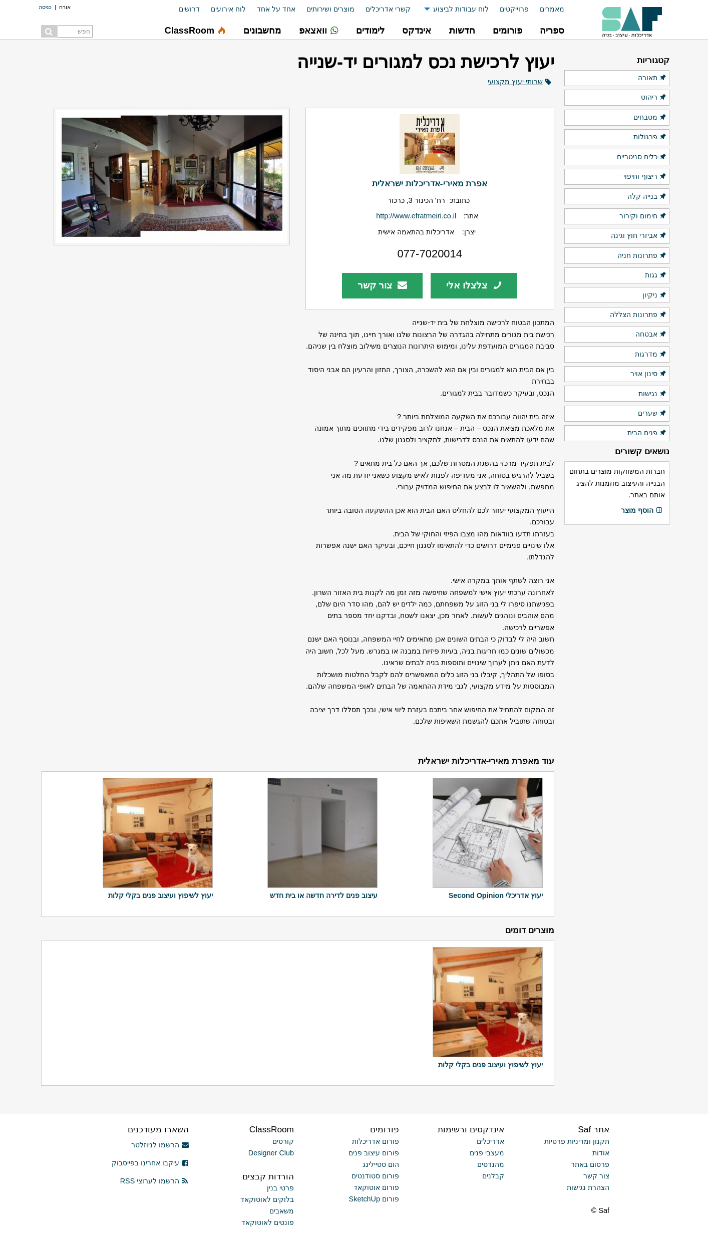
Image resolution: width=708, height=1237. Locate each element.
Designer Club (271, 1153)
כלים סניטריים (642, 157)
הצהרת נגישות (588, 1187)
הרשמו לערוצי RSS (154, 1181)
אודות (600, 1153)
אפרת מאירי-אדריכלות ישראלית (429, 183)
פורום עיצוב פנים (373, 1153)
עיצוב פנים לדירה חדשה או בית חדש (324, 895)
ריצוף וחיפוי (645, 176)
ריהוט (654, 97)
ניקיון (654, 295)
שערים (652, 413)
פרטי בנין (280, 1188)
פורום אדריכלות (375, 1141)
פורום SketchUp (374, 1199)
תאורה (652, 78)
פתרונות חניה (642, 255)
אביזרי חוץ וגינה (639, 235)
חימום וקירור (643, 216)
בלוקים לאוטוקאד (267, 1199)
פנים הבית (647, 433)
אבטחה (651, 334)
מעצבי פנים (487, 1153)
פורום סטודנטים (375, 1176)
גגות (656, 275)
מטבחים (650, 117)
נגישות (652, 394)
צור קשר (382, 285)
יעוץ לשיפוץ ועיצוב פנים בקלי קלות (160, 895)
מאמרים (552, 9)
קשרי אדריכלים (388, 9)
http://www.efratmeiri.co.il (416, 216)
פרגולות (650, 137)
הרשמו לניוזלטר (160, 1145)
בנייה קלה (647, 196)
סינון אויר (648, 374)
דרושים (189, 9)
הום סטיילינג (381, 1164)
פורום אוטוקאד (376, 1187)
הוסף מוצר (642, 510)
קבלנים (493, 1176)
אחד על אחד (276, 9)
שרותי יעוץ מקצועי (515, 82)
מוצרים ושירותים (330, 9)
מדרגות (651, 354)
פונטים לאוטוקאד (267, 1222)
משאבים (281, 1211)
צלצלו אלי (474, 285)
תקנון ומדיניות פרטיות (576, 1141)
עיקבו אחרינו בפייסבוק (150, 1163)
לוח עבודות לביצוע (461, 9)
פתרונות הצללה (638, 315)
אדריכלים (490, 1141)
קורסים (283, 1141)
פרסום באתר (590, 1164)
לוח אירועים (228, 9)
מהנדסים (490, 1164)
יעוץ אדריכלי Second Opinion (496, 895)
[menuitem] (546, 9)
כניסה (45, 7)
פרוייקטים (514, 9)
